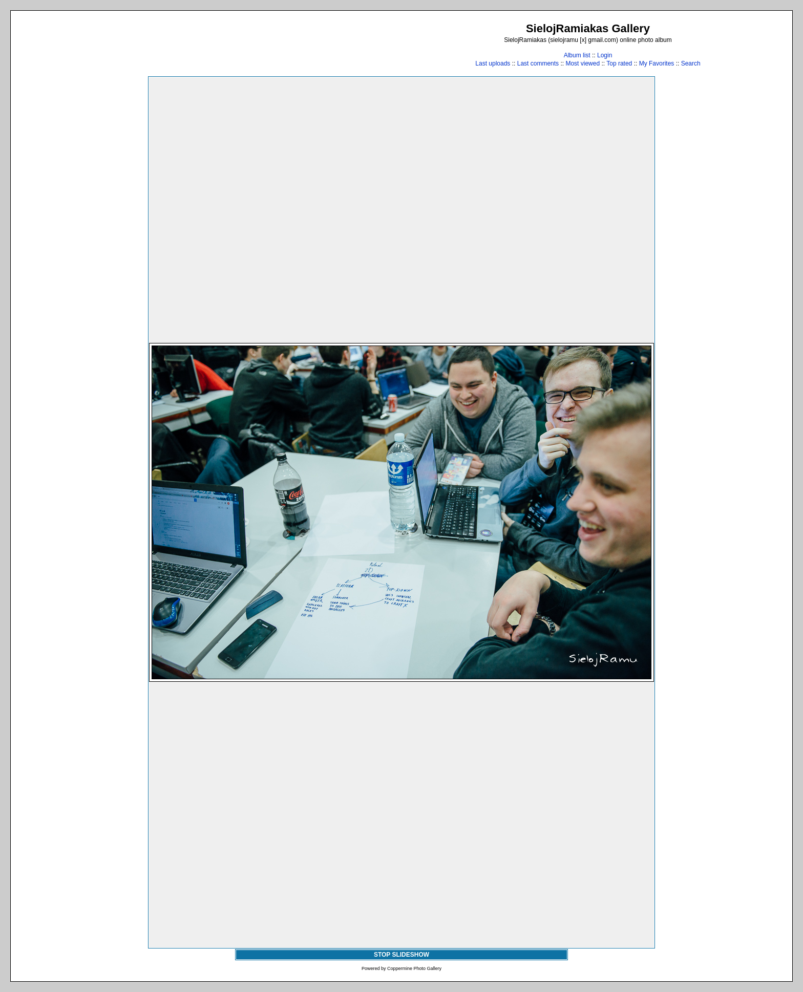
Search (691, 63)
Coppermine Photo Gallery (414, 968)
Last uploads (492, 63)
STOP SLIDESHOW (401, 954)
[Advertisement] (207, 44)
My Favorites (656, 63)
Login (604, 55)
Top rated (619, 63)
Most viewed (582, 63)
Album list (577, 55)
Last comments (538, 63)
